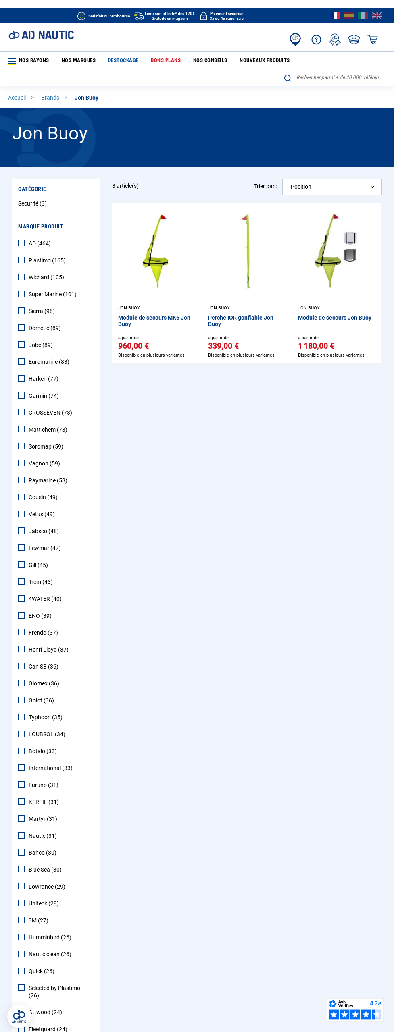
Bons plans (144, 61)
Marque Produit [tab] (40, 211)
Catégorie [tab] (32, 173)
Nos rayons (28, 61)
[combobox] (334, 60)
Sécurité (33, 188)
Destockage (108, 61)
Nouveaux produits (228, 61)
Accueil (17, 82)
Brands (50, 82)
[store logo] (41, 35)
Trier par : (265, 171)
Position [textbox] (301, 171)
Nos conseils (181, 61)
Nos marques (71, 61)
